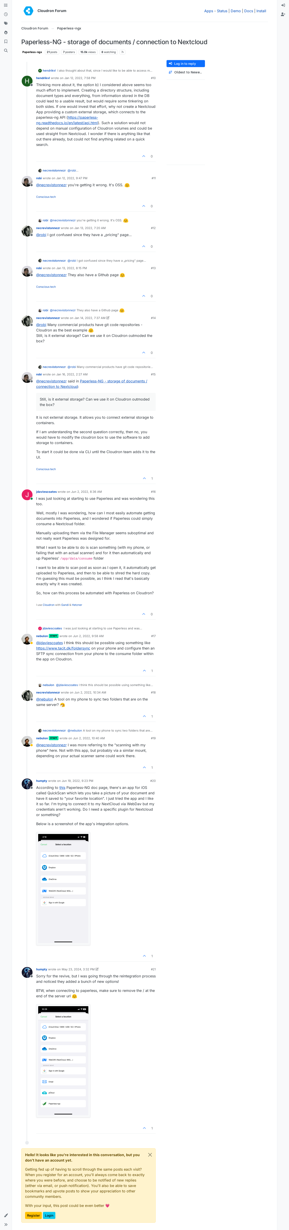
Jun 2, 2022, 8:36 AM (86, 491)
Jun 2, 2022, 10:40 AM (89, 738)
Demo (236, 11)
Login (49, 1215)
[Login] (283, 5)
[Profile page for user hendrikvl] (27, 81)
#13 (153, 268)
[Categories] (6, 5)
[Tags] (6, 23)
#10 (153, 78)
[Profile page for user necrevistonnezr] (27, 231)
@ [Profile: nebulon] (44, 699)
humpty (41, 781)
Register (33, 1215)
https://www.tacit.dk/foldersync (63, 648)
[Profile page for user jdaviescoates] (27, 494)
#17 (153, 636)
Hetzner (77, 605)
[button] (6, 1215)
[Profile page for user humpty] (27, 783)
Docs (248, 11)
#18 (153, 692)
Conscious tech (46, 196)
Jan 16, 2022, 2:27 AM (72, 374)
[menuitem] (283, 5)
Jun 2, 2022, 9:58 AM (88, 636)
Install (261, 11)
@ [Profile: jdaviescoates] (49, 642)
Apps (208, 11)
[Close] (150, 1154)
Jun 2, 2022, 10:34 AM (90, 692)
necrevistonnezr (54, 170)
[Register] (283, 14)
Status (222, 11)
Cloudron (48, 605)
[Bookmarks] (6, 41)
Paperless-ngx (32, 52)
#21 (153, 969)
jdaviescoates (46, 491)
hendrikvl (49, 70)
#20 (153, 781)
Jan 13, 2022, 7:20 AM (90, 228)
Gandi (65, 605)
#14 (153, 318)
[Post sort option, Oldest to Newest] (186, 72)
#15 (153, 374)
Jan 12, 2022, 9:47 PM (71, 178)
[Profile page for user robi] (27, 181)
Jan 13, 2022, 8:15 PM (71, 268)
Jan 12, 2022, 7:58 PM (80, 78)
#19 (153, 738)
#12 (153, 228)
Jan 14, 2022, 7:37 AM (90, 318)
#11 (154, 178)
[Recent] (6, 14)
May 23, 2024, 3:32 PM (78, 969)
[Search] (6, 50)
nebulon (42, 636)
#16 (153, 491)
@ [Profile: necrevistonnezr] (51, 185)
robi (39, 178)
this (62, 787)
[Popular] (6, 32)
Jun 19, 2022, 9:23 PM (77, 781)
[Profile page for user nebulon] (27, 639)
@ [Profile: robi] (72, 170)
